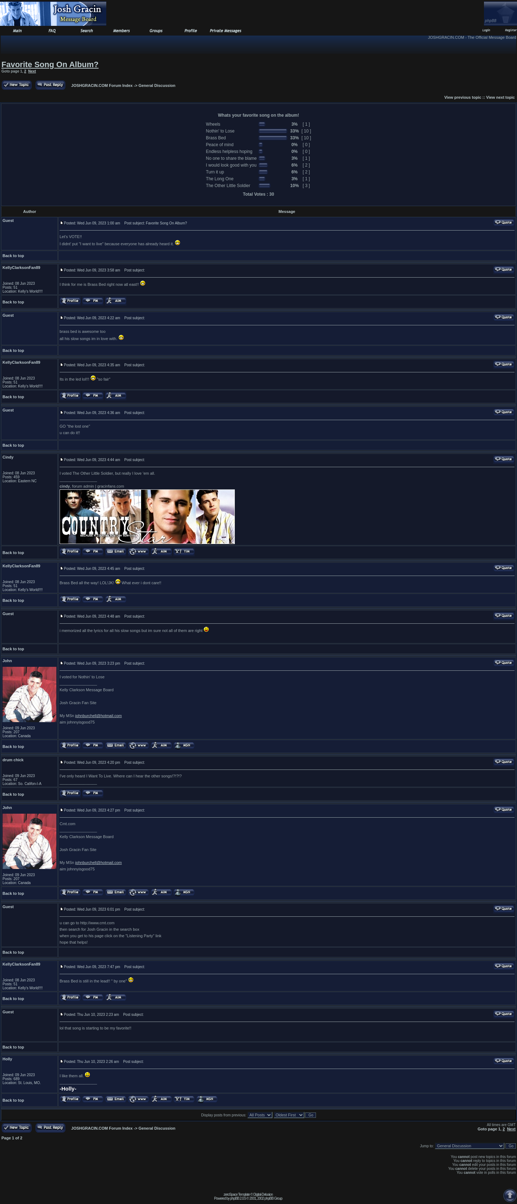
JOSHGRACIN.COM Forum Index (101, 85)
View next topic (500, 97)
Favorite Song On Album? (50, 64)
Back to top (13, 256)
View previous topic (462, 97)
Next (32, 71)
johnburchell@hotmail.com (98, 715)
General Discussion (157, 85)
